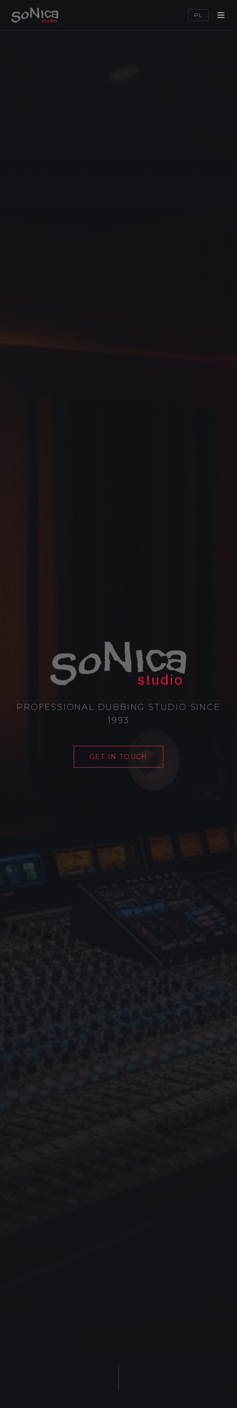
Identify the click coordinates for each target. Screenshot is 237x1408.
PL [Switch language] (198, 14)
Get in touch (118, 757)
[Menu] (221, 15)
